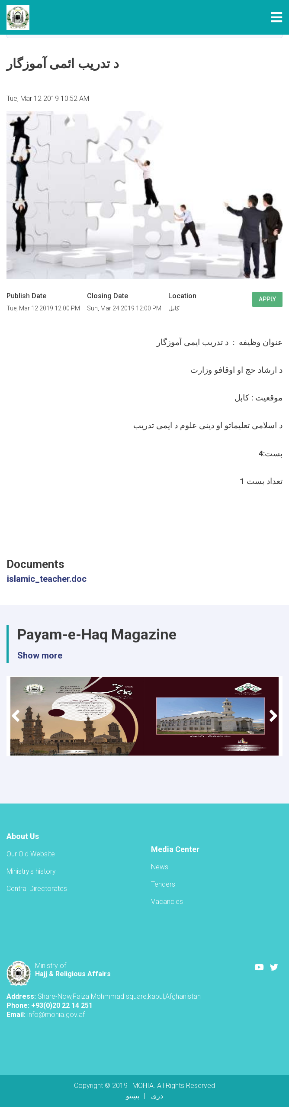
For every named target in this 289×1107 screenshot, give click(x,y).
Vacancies (167, 901)
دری (157, 1096)
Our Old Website (30, 854)
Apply (267, 299)
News (159, 867)
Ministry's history (31, 871)
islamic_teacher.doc (47, 579)
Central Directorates (36, 888)
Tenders (163, 884)
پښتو (132, 1096)
